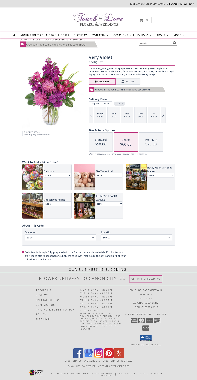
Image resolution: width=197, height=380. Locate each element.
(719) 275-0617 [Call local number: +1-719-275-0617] (185, 3)
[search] (174, 43)
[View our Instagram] (98, 357)
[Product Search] (155, 43)
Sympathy (100, 35)
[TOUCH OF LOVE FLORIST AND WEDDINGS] (98, 17)
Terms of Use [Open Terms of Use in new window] (108, 375)
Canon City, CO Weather (82, 366)
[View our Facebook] (78, 357)
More (179, 35)
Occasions (122, 35)
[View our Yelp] (119, 357)
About (163, 35)
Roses (65, 35)
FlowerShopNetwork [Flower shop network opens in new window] (100, 373)
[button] (144, 20)
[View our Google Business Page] (88, 357)
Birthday (80, 35)
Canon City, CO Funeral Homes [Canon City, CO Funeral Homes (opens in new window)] (82, 360)
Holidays (144, 35)
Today (119, 103)
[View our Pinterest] (109, 357)
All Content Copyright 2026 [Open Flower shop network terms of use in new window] (69, 373)
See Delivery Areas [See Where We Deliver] (145, 279)
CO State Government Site (113, 366)
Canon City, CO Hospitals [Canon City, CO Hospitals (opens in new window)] (117, 360)
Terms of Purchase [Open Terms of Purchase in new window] (150, 373)
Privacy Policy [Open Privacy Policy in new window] (126, 373)
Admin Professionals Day (38, 35)
